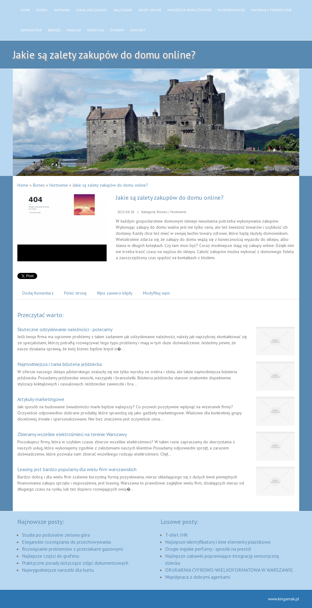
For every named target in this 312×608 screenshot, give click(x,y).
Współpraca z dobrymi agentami (197, 577)
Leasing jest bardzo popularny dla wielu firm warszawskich (76, 469)
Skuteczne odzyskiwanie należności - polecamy (64, 329)
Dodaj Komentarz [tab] (38, 293)
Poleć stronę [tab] (75, 293)
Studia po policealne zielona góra (56, 535)
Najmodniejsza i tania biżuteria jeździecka (59, 364)
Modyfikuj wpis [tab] (156, 293)
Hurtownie (58, 185)
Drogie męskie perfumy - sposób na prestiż (208, 549)
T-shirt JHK (176, 535)
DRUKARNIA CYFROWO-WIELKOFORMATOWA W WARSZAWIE (229, 570)
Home (22, 185)
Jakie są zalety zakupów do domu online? (110, 185)
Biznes (39, 185)
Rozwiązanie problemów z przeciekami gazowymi (72, 549)
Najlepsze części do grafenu (50, 556)
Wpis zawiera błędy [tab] (115, 293)
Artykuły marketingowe (40, 399)
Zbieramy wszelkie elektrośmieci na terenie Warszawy (72, 434)
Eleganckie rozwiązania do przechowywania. (67, 542)
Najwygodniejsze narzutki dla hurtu (58, 570)
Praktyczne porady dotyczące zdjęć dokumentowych (75, 563)
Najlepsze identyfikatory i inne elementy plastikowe (218, 542)
